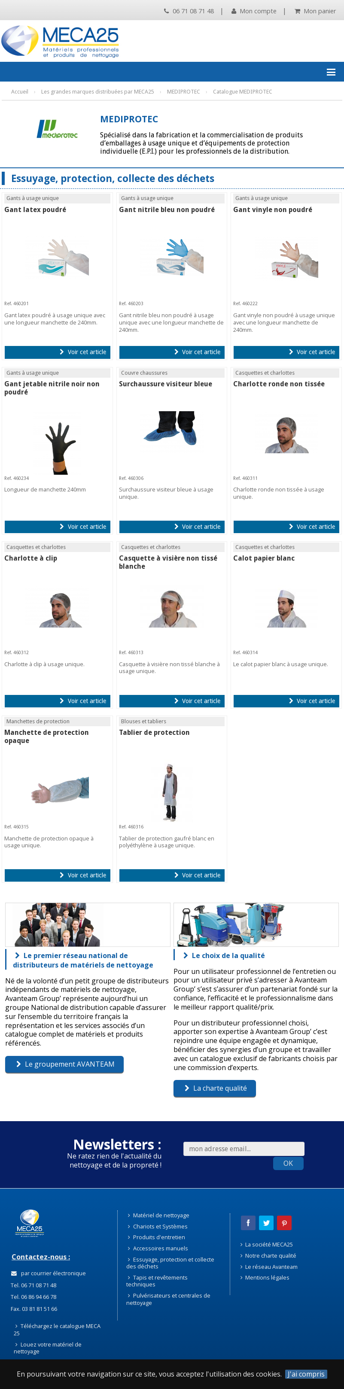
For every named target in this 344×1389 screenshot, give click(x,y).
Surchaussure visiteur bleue (165, 384)
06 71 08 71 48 (188, 11)
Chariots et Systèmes (158, 1226)
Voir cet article (83, 352)
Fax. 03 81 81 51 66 (33, 1309)
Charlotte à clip (30, 558)
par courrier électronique (48, 1273)
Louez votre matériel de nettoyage (48, 1348)
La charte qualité (216, 1088)
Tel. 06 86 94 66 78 (32, 1297)
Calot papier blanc (264, 558)
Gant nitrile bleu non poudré (167, 210)
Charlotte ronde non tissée (279, 384)
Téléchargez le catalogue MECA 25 (57, 1329)
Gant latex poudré (35, 210)
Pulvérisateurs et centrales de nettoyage (168, 1299)
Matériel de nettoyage (158, 1215)
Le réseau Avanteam (269, 1267)
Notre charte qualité (268, 1255)
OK (288, 1163)
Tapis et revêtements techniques (157, 1281)
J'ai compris (306, 1374)
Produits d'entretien (156, 1237)
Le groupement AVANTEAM (65, 1064)
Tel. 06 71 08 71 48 (32, 1285)
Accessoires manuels (158, 1248)
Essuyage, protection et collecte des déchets (170, 1263)
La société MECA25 (266, 1244)
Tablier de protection (154, 732)
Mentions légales (265, 1277)
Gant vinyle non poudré (272, 210)
